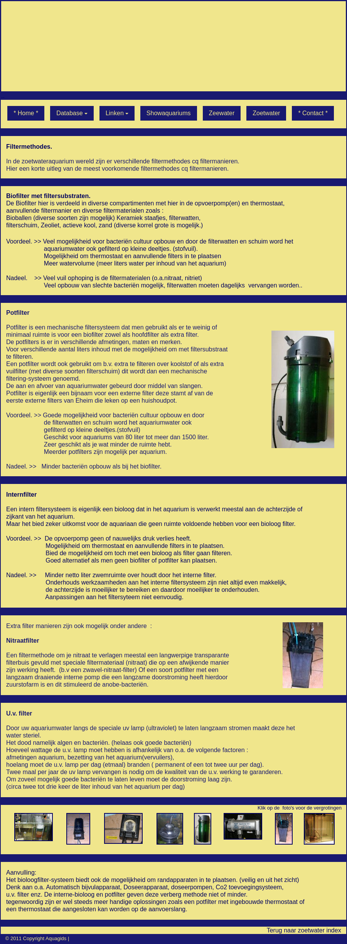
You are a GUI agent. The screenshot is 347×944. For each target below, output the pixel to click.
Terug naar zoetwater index (304, 930)
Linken (117, 113)
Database (72, 113)
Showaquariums (169, 113)
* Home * (25, 113)
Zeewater (222, 113)
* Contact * (312, 113)
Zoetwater (266, 113)
